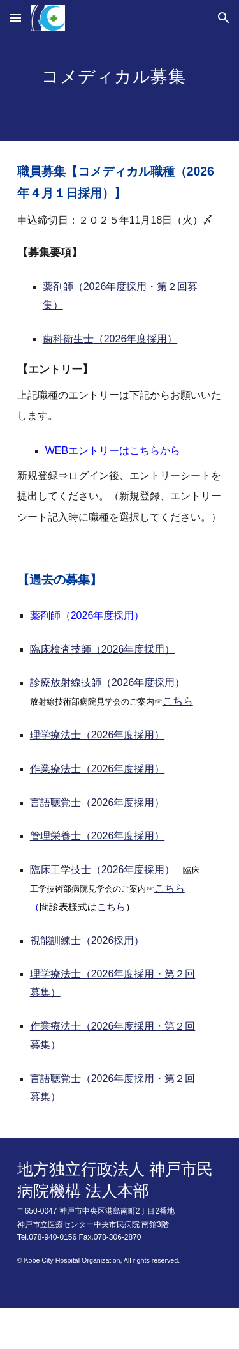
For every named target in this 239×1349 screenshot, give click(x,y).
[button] (15, 17)
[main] (120, 88)
